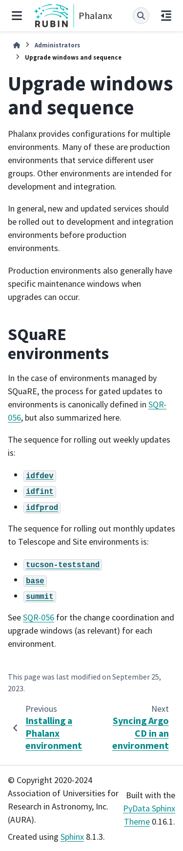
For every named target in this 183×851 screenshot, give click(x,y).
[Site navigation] (17, 15)
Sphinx (72, 836)
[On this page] (166, 15)
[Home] (16, 45)
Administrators (57, 45)
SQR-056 (38, 617)
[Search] (141, 15)
